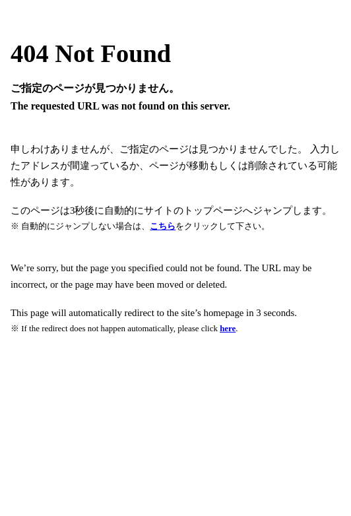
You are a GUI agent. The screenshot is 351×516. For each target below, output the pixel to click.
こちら (163, 226)
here (228, 328)
